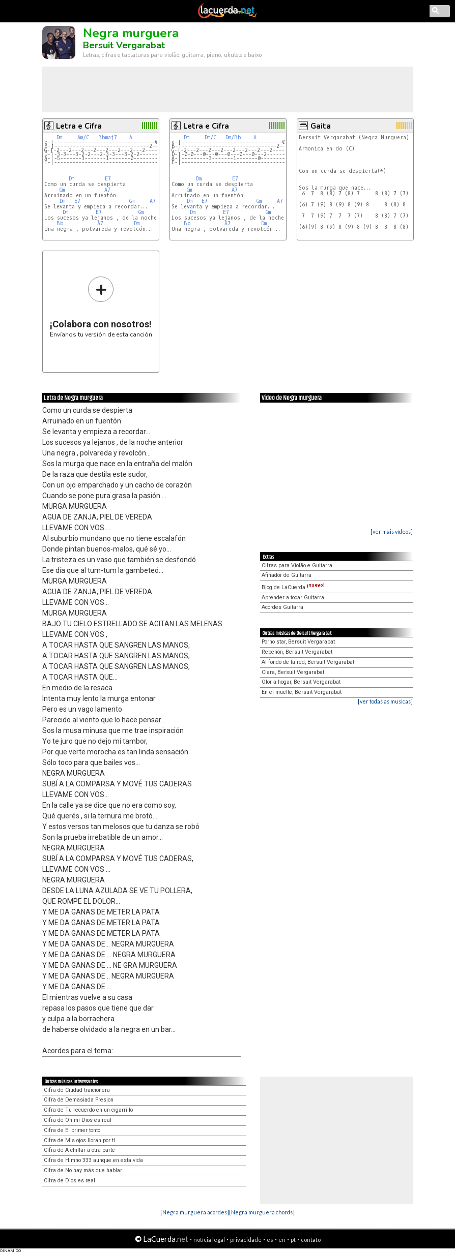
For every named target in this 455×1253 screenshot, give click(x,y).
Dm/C (210, 137)
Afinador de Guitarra (286, 575)
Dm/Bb (233, 137)
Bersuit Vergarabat (124, 45)
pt (293, 1239)
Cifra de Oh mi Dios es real (77, 1120)
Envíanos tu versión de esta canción (101, 307)
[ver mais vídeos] (392, 531)
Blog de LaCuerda (293, 587)
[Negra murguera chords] (262, 1212)
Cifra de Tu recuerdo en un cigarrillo (88, 1110)
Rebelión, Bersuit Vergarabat (297, 652)
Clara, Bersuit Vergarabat (293, 672)
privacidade (246, 1239)
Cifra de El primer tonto (72, 1130)
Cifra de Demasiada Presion (78, 1099)
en (282, 1239)
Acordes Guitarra (282, 607)
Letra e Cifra (79, 126)
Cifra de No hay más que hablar (83, 1170)
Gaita (320, 126)
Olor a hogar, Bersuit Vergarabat (301, 682)
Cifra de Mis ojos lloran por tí (79, 1140)
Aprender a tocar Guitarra (293, 597)
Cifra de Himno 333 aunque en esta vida (93, 1160)
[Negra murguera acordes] (194, 1212)
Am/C (83, 137)
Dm (59, 137)
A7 (107, 190)
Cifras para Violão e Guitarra (297, 565)
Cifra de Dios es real (69, 1180)
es (270, 1239)
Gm (62, 190)
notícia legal (209, 1239)
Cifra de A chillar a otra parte (79, 1150)
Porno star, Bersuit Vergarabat (298, 641)
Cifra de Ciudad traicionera (77, 1090)
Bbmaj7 (107, 137)
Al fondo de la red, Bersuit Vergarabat (308, 662)
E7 (108, 178)
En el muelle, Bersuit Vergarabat (302, 692)
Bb (60, 223)
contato (311, 1239)
